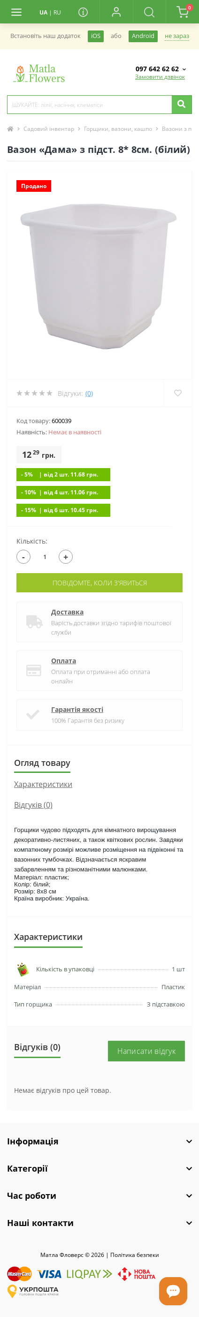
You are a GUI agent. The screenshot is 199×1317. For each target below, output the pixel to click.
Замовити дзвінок (160, 77)
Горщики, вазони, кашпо (118, 129)
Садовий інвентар (48, 129)
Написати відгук (146, 1051)
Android (143, 36)
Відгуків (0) (33, 805)
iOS (95, 36)
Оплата (63, 660)
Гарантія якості (77, 709)
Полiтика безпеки (134, 1255)
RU (57, 12)
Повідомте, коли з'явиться (100, 582)
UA (43, 12)
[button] (116, 11)
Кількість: (31, 541)
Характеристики (43, 784)
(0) (89, 393)
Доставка (67, 611)
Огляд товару (42, 762)
